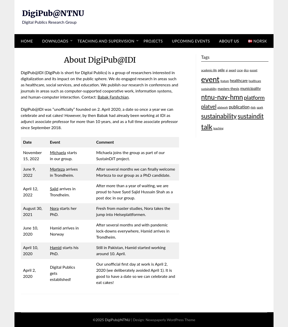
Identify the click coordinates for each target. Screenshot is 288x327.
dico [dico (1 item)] (246, 70)
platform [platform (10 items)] (254, 97)
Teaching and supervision (105, 41)
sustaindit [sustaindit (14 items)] (251, 116)
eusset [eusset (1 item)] (253, 70)
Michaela (58, 152)
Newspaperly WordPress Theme (170, 320)
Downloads (55, 41)
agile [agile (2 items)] (221, 70)
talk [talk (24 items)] (206, 126)
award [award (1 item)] (232, 70)
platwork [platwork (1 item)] (222, 107)
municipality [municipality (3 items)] (250, 88)
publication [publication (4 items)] (239, 107)
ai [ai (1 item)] (227, 70)
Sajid (54, 188)
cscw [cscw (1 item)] (240, 70)
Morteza (57, 169)
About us (229, 41)
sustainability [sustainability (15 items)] (219, 116)
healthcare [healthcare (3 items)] (239, 80)
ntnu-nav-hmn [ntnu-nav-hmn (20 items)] (222, 97)
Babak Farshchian (113, 96)
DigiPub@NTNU (53, 13)
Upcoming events (191, 41)
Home (27, 41)
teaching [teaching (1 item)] (218, 128)
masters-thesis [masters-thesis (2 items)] (228, 89)
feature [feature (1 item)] (224, 81)
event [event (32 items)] (210, 79)
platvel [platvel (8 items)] (208, 106)
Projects (153, 41)
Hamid (55, 247)
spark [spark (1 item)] (260, 107)
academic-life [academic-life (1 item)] (209, 70)
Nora (54, 208)
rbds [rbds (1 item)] (252, 107)
